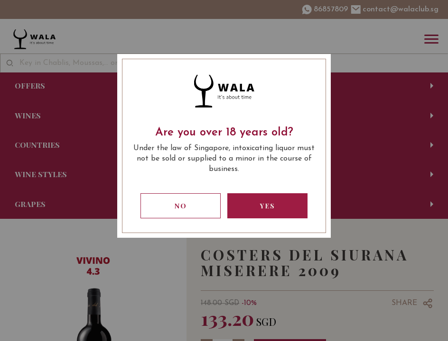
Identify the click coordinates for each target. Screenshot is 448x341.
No (181, 205)
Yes (267, 205)
